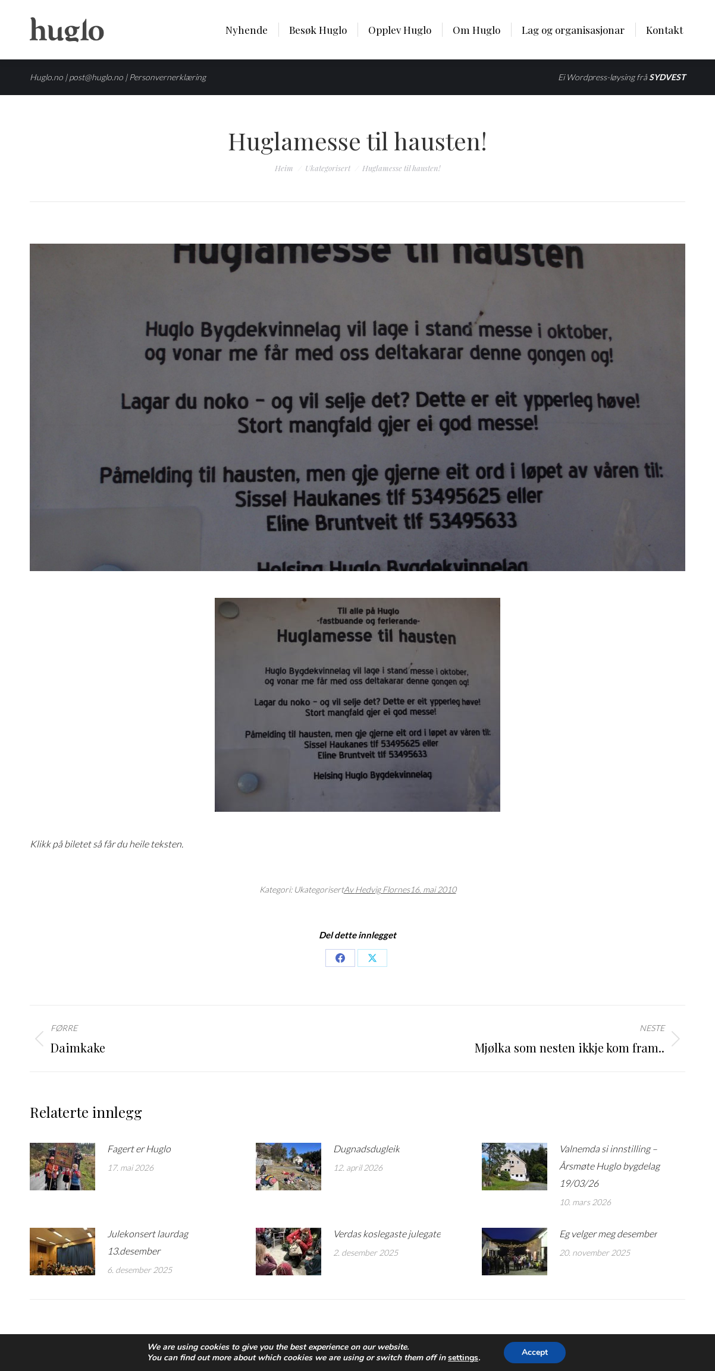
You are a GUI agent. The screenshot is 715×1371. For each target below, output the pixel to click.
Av (377, 889)
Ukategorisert (319, 889)
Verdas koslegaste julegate (387, 1233)
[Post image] (62, 1166)
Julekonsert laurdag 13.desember (147, 1242)
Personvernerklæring (167, 77)
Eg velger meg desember (608, 1233)
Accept (535, 1352)
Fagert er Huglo (139, 1148)
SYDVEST (667, 77)
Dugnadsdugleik (366, 1148)
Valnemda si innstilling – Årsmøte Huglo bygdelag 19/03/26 (609, 1166)
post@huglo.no (96, 77)
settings (463, 1358)
